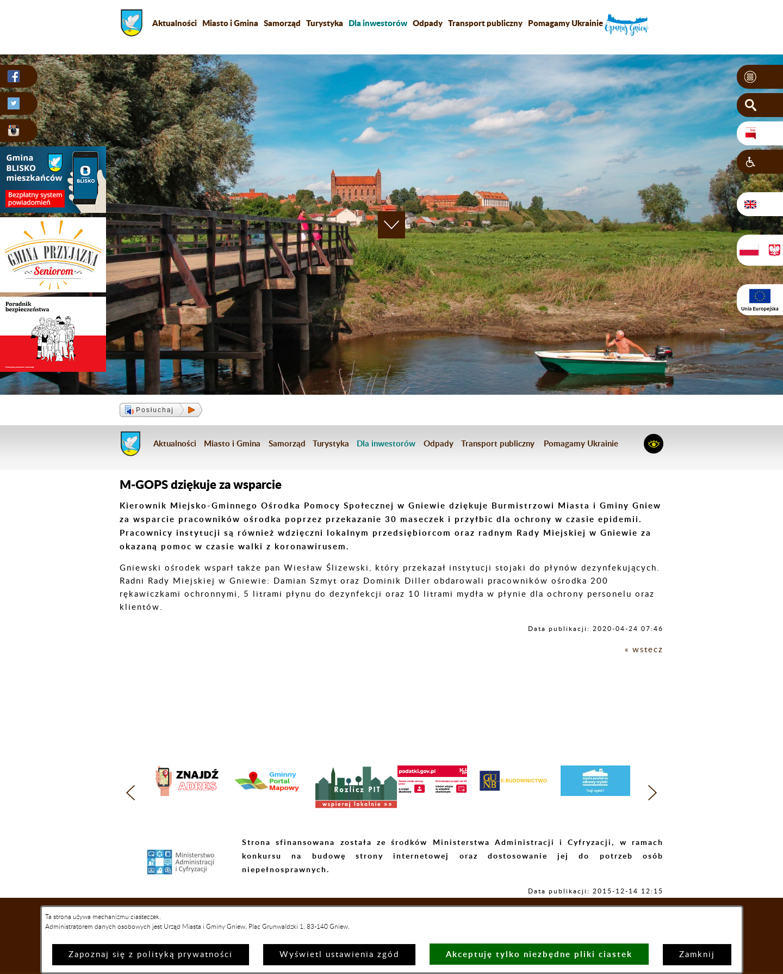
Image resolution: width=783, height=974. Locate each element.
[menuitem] (378, 23)
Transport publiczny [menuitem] (485, 23)
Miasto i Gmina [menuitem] (230, 23)
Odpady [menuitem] (428, 23)
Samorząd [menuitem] (282, 23)
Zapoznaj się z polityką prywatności (151, 955)
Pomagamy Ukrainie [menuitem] (565, 23)
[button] (760, 77)
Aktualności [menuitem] (174, 23)
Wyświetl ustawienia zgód (339, 955)
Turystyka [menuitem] (324, 23)
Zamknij (697, 955)
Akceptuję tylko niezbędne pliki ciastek (539, 954)
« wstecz (644, 650)
